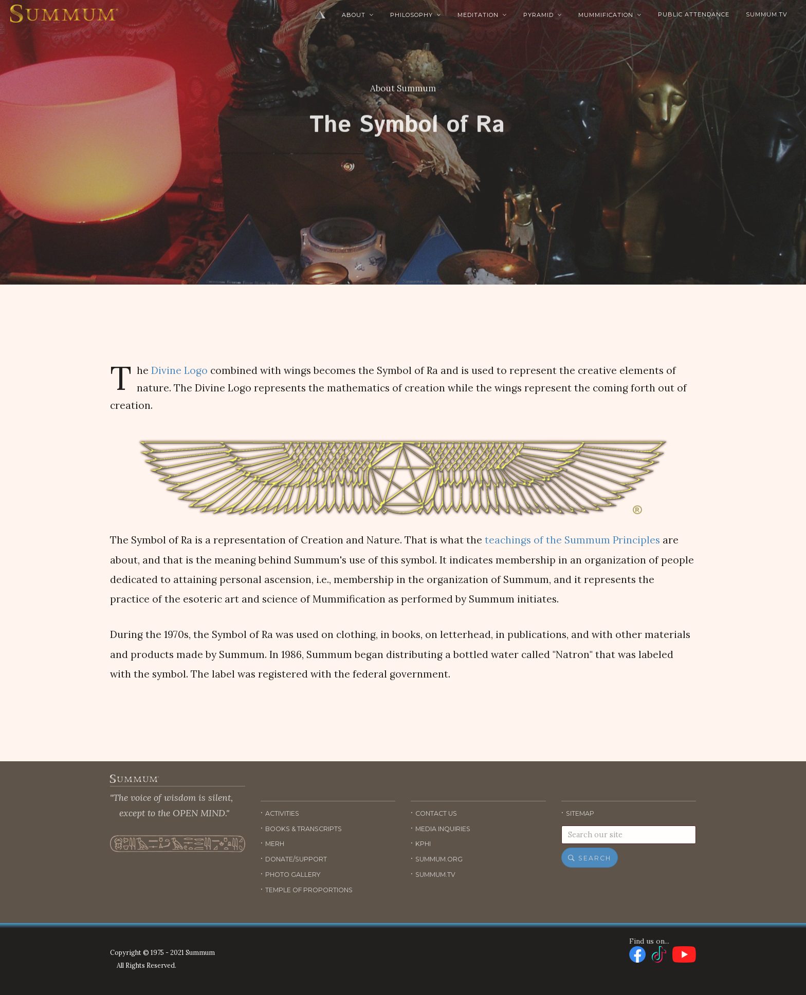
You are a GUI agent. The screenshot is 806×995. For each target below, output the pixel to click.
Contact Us (436, 813)
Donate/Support (296, 859)
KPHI (423, 844)
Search (589, 858)
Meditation (482, 14)
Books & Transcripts (303, 829)
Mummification (610, 14)
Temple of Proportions (309, 890)
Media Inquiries (442, 829)
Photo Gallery (292, 874)
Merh (274, 844)
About (358, 14)
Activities (282, 813)
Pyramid (542, 14)
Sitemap (580, 813)
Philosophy (415, 14)
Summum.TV (766, 14)
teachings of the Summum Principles (572, 540)
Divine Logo (179, 370)
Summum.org (439, 859)
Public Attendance (693, 14)
